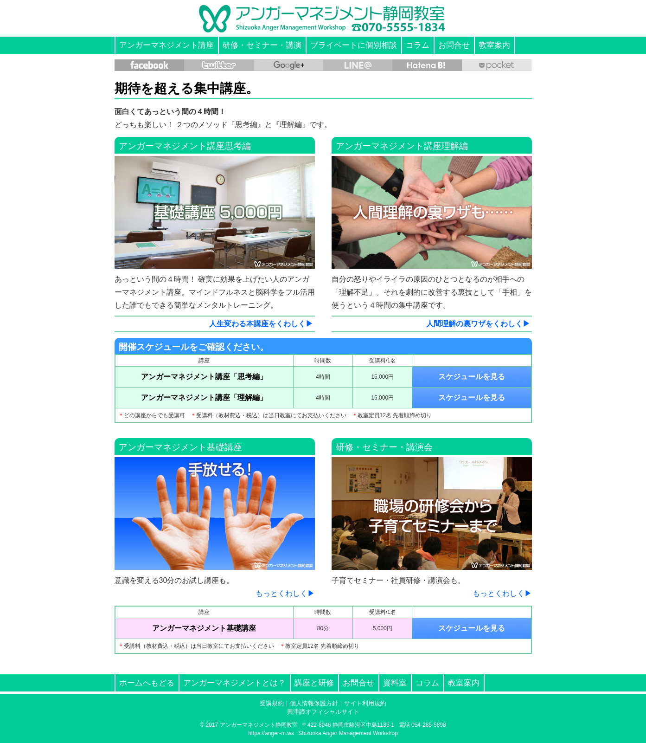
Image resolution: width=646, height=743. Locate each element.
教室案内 (494, 45)
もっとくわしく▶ (285, 593)
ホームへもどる (146, 682)
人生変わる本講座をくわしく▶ (261, 324)
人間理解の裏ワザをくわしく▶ (478, 324)
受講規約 (272, 703)
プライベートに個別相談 (353, 45)
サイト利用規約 (365, 703)
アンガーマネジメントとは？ (234, 682)
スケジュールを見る (471, 377)
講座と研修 (314, 682)
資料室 (395, 682)
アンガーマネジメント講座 (166, 45)
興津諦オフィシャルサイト (323, 711)
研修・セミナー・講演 (262, 45)
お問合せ (454, 45)
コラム (417, 45)
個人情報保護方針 (314, 703)
